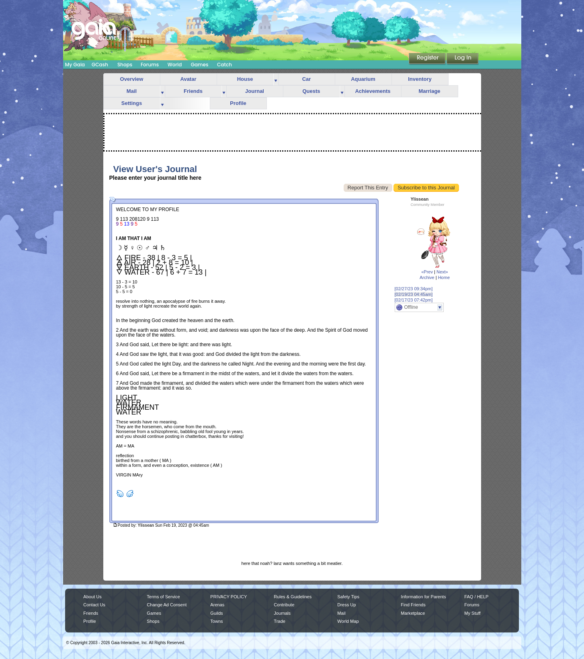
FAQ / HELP (476, 596)
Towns (216, 621)
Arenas (217, 604)
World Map (348, 621)
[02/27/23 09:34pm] (414, 288)
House (245, 79)
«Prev (427, 271)
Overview (131, 79)
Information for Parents (423, 596)
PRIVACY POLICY (228, 596)
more (275, 79)
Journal (254, 91)
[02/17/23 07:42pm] (414, 300)
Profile (238, 103)
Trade (279, 621)
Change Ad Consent (166, 604)
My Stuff (472, 613)
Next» (442, 271)
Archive (427, 277)
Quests (311, 91)
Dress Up (346, 604)
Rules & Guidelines (292, 596)
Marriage (429, 91)
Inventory (420, 79)
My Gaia (75, 64)
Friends (193, 91)
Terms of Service (163, 596)
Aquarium (363, 79)
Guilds (216, 613)
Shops (124, 64)
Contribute (284, 604)
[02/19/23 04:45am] (414, 294)
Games (200, 64)
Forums (150, 64)
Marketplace (413, 613)
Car (306, 79)
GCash (100, 64)
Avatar (188, 79)
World (175, 64)
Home (444, 277)
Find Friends (413, 604)
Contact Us (94, 604)
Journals (282, 613)
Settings (131, 103)
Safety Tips (348, 596)
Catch (224, 64)
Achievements (372, 91)
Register (428, 59)
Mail (132, 91)
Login (463, 59)
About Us (92, 596)
